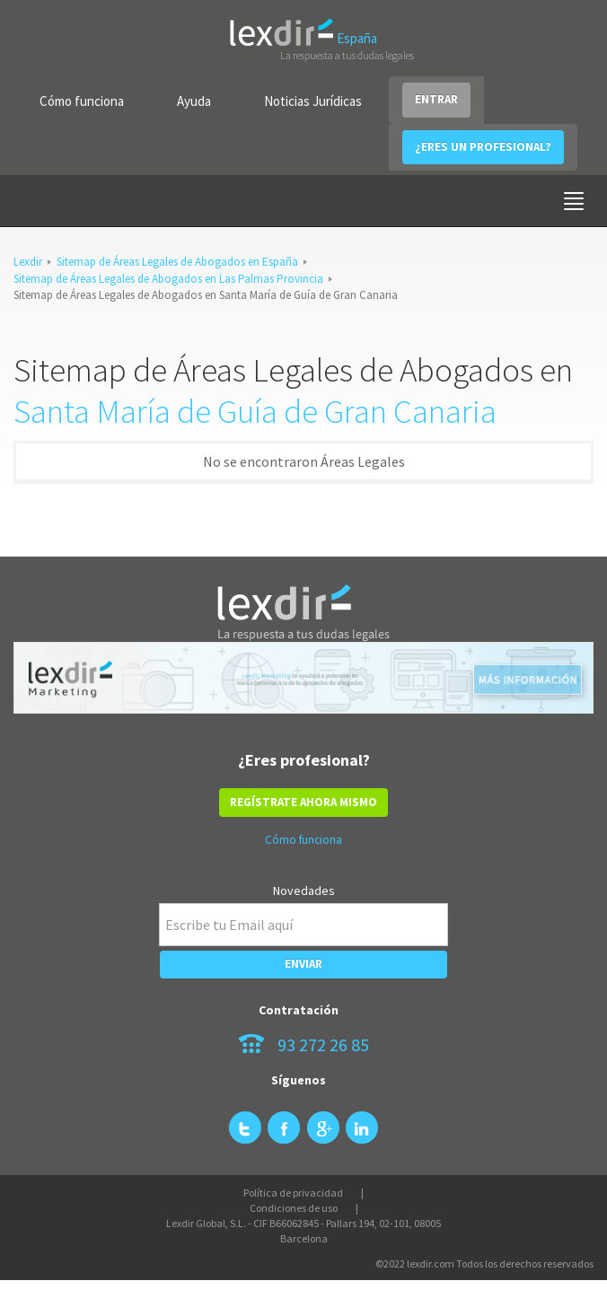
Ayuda (194, 101)
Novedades (304, 890)
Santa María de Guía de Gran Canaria (255, 411)
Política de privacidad (293, 1192)
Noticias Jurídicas (313, 101)
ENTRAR (436, 99)
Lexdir (27, 261)
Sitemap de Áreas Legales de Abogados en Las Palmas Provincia (168, 278)
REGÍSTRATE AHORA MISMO (303, 802)
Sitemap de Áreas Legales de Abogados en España (177, 261)
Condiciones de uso (294, 1208)
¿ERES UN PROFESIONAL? (483, 146)
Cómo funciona (82, 101)
